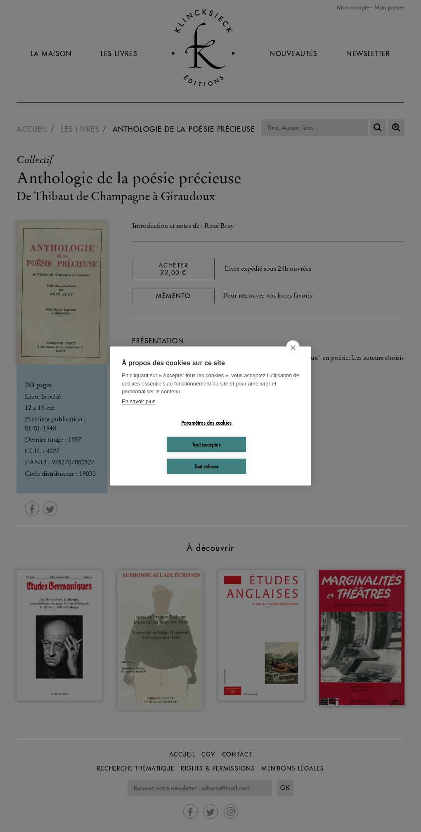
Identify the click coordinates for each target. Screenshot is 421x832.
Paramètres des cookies (206, 422)
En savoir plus (139, 401)
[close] (293, 347)
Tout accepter (206, 444)
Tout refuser (206, 466)
